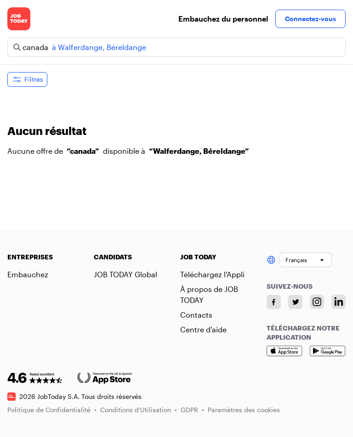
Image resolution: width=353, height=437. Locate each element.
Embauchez (27, 274)
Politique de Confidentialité (52, 410)
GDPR (192, 410)
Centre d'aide (203, 329)
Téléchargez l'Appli (212, 274)
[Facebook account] (274, 302)
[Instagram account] (317, 302)
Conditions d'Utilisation (138, 410)
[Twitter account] (295, 302)
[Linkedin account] (338, 302)
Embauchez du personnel (223, 18)
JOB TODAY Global (125, 274)
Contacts (196, 314)
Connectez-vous (310, 18)
